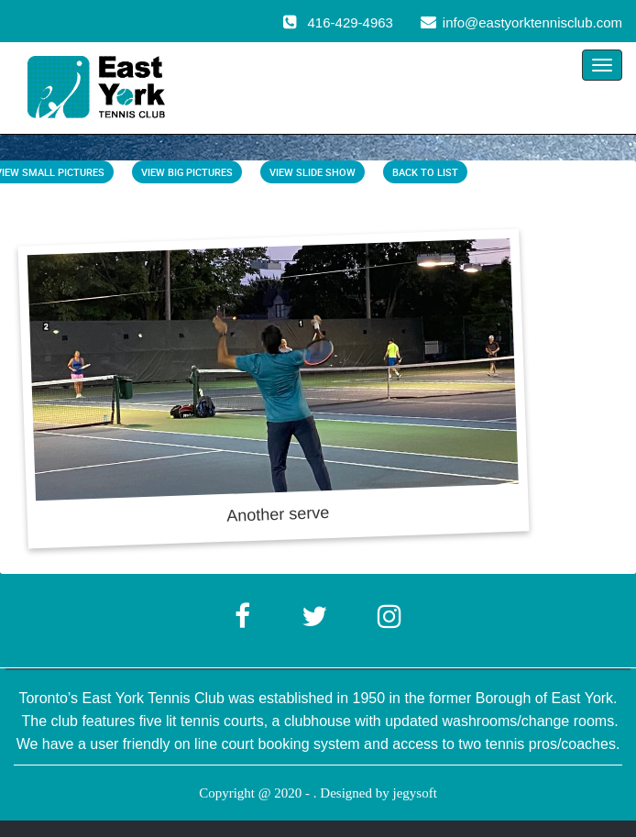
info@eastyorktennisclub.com (532, 22)
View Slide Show (312, 172)
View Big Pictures (187, 172)
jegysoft (414, 793)
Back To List (425, 172)
